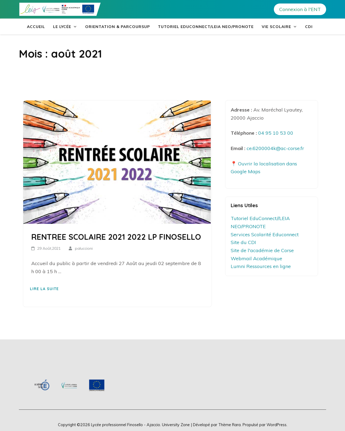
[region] (69, 385)
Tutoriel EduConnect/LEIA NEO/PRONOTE (206, 26)
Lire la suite (44, 288)
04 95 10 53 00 (275, 133)
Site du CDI (243, 242)
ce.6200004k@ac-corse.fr (275, 148)
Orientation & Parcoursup (117, 26)
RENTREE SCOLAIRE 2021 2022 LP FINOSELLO (116, 237)
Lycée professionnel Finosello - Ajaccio (125, 424)
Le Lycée (62, 26)
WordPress (277, 424)
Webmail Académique (256, 258)
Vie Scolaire (276, 26)
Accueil (36, 26)
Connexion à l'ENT (300, 9)
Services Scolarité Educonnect (265, 234)
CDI (309, 26)
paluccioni (84, 248)
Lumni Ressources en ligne (261, 266)
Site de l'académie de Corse (262, 250)
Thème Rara (229, 424)
